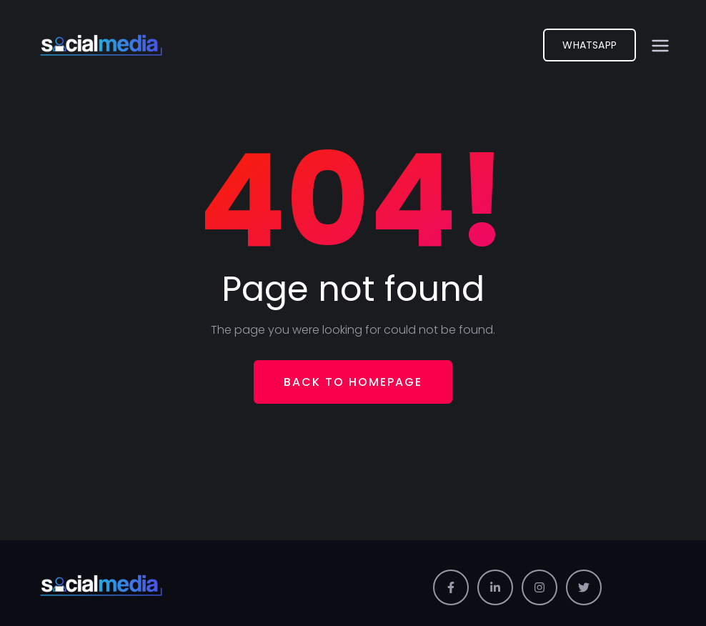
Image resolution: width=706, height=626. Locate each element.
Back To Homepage (353, 382)
